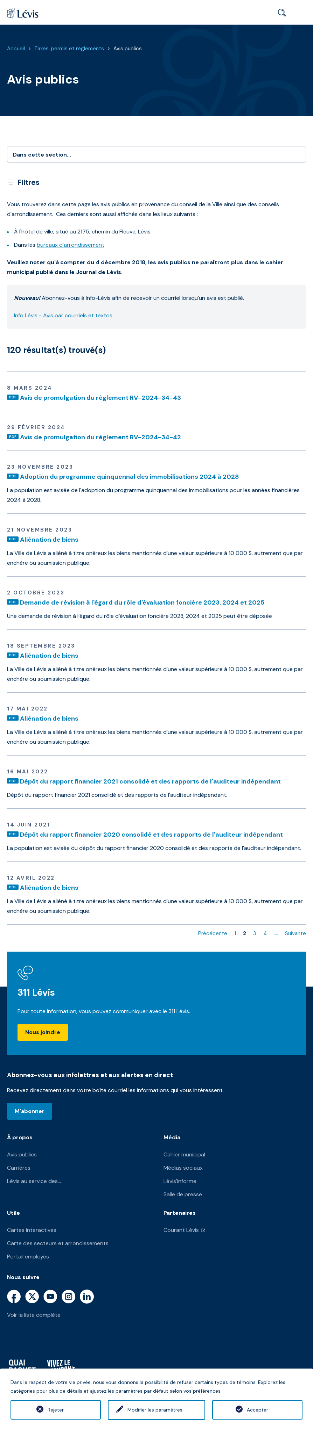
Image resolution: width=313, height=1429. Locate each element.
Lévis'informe (180, 1181)
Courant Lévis (181, 1230)
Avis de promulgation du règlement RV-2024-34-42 (100, 437)
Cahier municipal (184, 1154)
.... (276, 933)
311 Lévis (36, 992)
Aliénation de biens (49, 539)
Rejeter (56, 1410)
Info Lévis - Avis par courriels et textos (63, 315)
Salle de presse (183, 1194)
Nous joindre (42, 1032)
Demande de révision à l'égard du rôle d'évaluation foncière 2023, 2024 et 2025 (142, 602)
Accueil (16, 48)
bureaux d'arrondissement (70, 244)
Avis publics (127, 48)
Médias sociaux (183, 1167)
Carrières (18, 1167)
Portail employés (28, 1256)
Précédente (212, 933)
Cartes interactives (31, 1230)
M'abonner (29, 1111)
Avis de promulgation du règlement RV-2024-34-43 (100, 398)
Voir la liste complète (34, 1315)
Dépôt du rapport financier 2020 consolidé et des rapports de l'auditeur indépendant (151, 834)
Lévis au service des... (34, 1181)
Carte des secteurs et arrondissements (58, 1243)
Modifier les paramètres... (156, 1410)
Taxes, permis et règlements (69, 48)
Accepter (257, 1410)
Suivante (295, 933)
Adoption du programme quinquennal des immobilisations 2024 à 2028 (129, 476)
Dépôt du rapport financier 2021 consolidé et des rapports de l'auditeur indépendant (150, 781)
